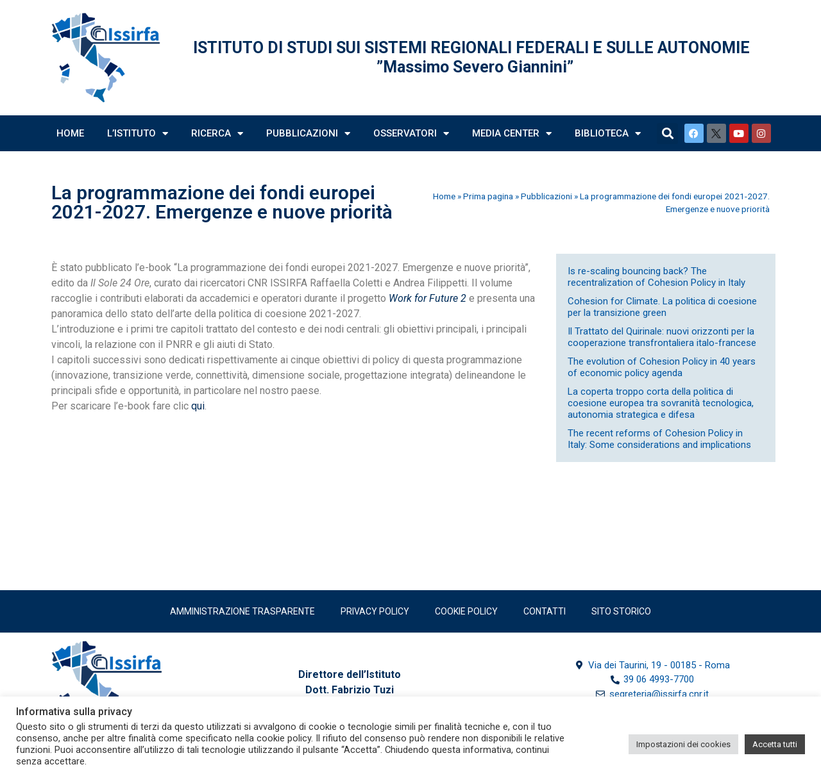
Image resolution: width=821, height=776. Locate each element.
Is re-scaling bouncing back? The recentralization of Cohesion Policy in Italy (656, 276)
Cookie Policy (466, 611)
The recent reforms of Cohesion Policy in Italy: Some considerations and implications (659, 438)
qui (198, 406)
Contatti (544, 611)
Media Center (512, 133)
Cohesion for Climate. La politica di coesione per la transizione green (662, 306)
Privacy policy (375, 611)
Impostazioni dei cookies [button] (683, 744)
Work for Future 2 (427, 298)
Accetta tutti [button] (774, 744)
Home (70, 133)
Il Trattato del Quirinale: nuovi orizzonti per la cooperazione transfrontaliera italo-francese (662, 337)
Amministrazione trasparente (242, 611)
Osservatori (411, 133)
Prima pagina (488, 196)
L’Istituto (137, 133)
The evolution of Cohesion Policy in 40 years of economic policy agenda (662, 367)
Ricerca (217, 133)
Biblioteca (608, 133)
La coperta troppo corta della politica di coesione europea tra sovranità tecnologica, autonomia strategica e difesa (661, 403)
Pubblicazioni (308, 133)
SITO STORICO (621, 611)
